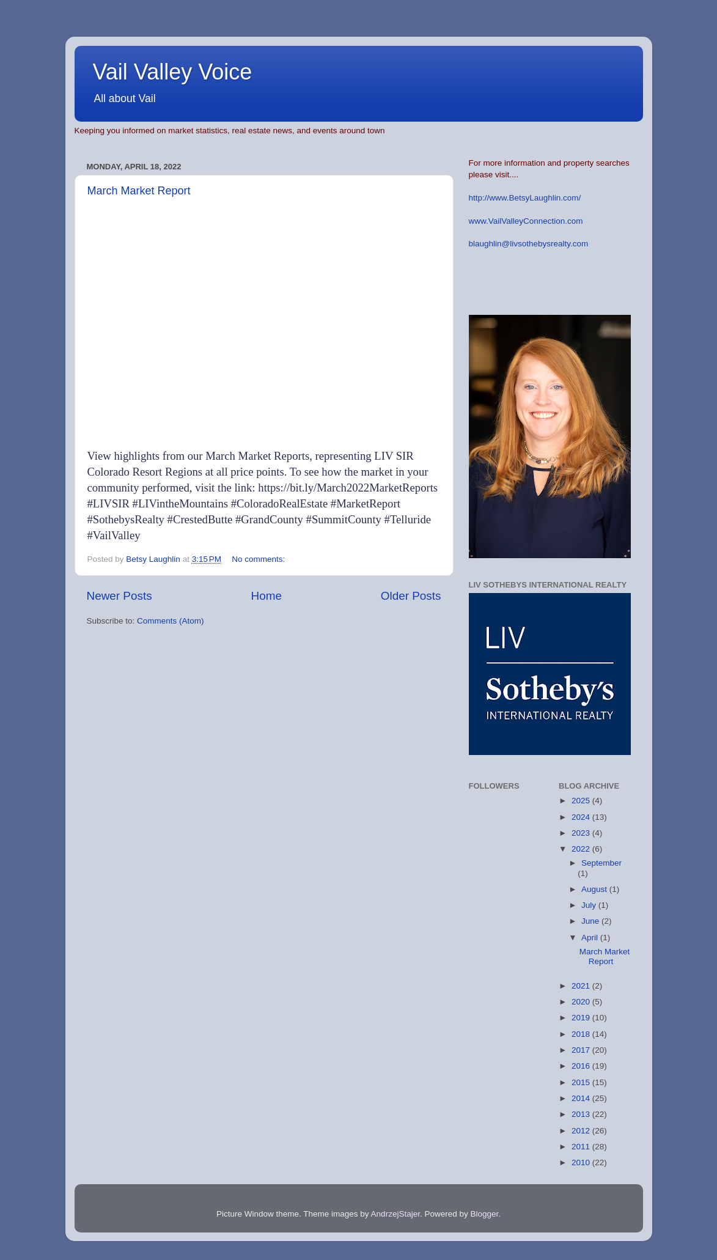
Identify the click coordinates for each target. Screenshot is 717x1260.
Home (266, 595)
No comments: (259, 559)
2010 (582, 1162)
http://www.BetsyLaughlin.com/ (525, 197)
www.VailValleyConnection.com (526, 221)
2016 (582, 1065)
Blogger (484, 1213)
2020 (582, 1001)
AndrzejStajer (395, 1213)
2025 (582, 800)
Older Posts (411, 595)
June (591, 921)
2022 (582, 848)
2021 (582, 985)
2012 (582, 1130)
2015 (582, 1082)
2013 (582, 1114)
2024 (582, 817)
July (589, 905)
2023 (582, 833)
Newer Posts (119, 595)
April (590, 937)
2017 (582, 1050)
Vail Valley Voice (172, 71)
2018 (582, 1034)
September (601, 863)
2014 (582, 1098)
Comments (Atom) (170, 620)
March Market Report (139, 191)
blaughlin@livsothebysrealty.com (529, 243)
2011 (582, 1146)
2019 (582, 1017)
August (595, 889)
